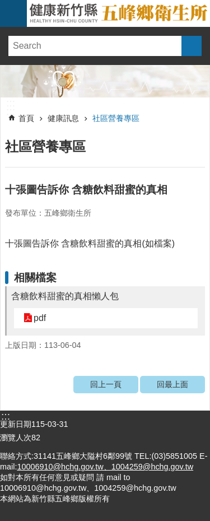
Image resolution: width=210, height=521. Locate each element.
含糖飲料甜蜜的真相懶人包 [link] (65, 296)
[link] (105, 81)
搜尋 (191, 46)
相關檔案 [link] (35, 277)
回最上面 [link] (172, 384)
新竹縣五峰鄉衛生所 (118, 13)
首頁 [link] (26, 118)
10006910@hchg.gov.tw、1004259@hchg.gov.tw (105, 466)
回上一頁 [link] (106, 384)
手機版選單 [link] (13, 13)
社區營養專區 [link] (115, 118)
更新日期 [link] (15, 424)
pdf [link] (40, 318)
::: (10, 103)
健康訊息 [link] (63, 118)
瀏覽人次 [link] (15, 437)
